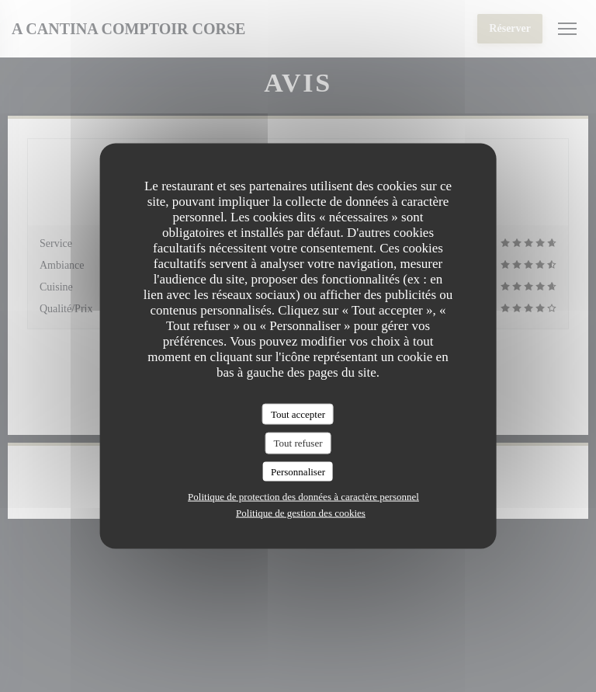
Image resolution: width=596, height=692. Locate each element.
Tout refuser (298, 443)
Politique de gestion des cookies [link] (301, 513)
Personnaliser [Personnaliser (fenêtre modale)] (298, 471)
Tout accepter (298, 413)
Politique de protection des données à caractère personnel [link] (303, 496)
